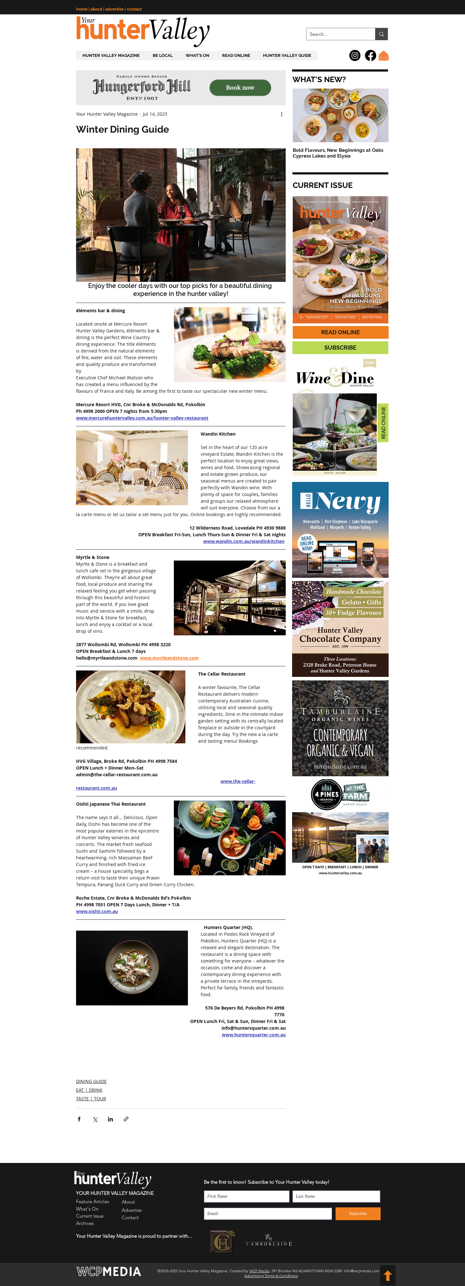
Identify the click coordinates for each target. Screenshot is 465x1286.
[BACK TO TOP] (388, 1275)
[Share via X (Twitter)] (95, 1119)
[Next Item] (378, 115)
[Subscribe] (358, 1213)
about (97, 9)
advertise (115, 9)
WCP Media (259, 1270)
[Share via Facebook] (79, 1119)
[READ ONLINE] (341, 332)
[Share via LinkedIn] (110, 1119)
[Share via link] (126, 1119)
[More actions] (282, 114)
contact (134, 9)
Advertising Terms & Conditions (271, 1275)
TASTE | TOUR (91, 1099)
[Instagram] (354, 55)
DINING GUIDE (91, 1081)
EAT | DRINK (89, 1090)
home (82, 9)
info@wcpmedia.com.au (364, 1270)
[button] (318, 79)
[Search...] (336, 34)
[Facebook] (370, 55)
